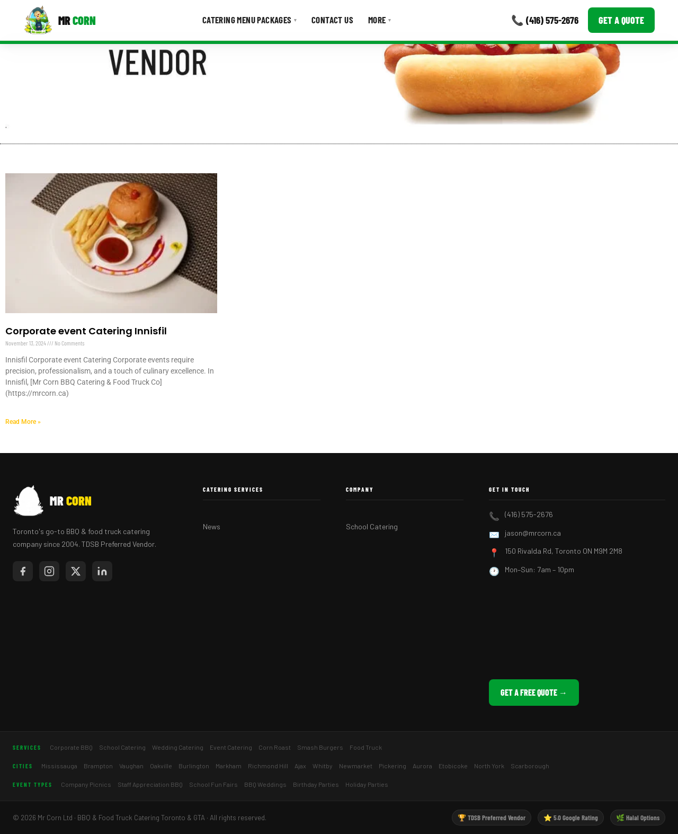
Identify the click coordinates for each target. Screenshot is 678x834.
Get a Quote (621, 20)
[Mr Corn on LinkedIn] (102, 571)
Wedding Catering (177, 747)
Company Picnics (86, 784)
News (211, 526)
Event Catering (231, 747)
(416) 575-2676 (529, 514)
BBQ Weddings (265, 784)
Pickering (392, 765)
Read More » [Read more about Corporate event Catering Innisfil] (23, 421)
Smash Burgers (320, 747)
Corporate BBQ (71, 747)
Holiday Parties (366, 784)
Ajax (300, 765)
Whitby (323, 765)
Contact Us (332, 19)
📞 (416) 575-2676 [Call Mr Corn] (544, 20)
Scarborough (530, 765)
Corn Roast (274, 747)
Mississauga (59, 765)
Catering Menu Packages (249, 19)
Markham (229, 765)
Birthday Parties (316, 784)
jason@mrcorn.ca (533, 532)
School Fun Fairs (213, 784)
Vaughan (131, 765)
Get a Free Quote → (534, 692)
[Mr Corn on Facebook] (23, 571)
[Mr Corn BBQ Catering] (59, 20)
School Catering (372, 526)
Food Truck (366, 747)
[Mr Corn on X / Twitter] (76, 571)
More (379, 19)
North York (489, 765)
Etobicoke (453, 765)
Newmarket (355, 765)
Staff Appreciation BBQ (150, 784)
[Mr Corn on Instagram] (49, 571)
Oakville (161, 765)
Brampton (98, 765)
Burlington (194, 765)
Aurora (422, 765)
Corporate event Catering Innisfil (86, 331)
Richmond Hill (268, 765)
